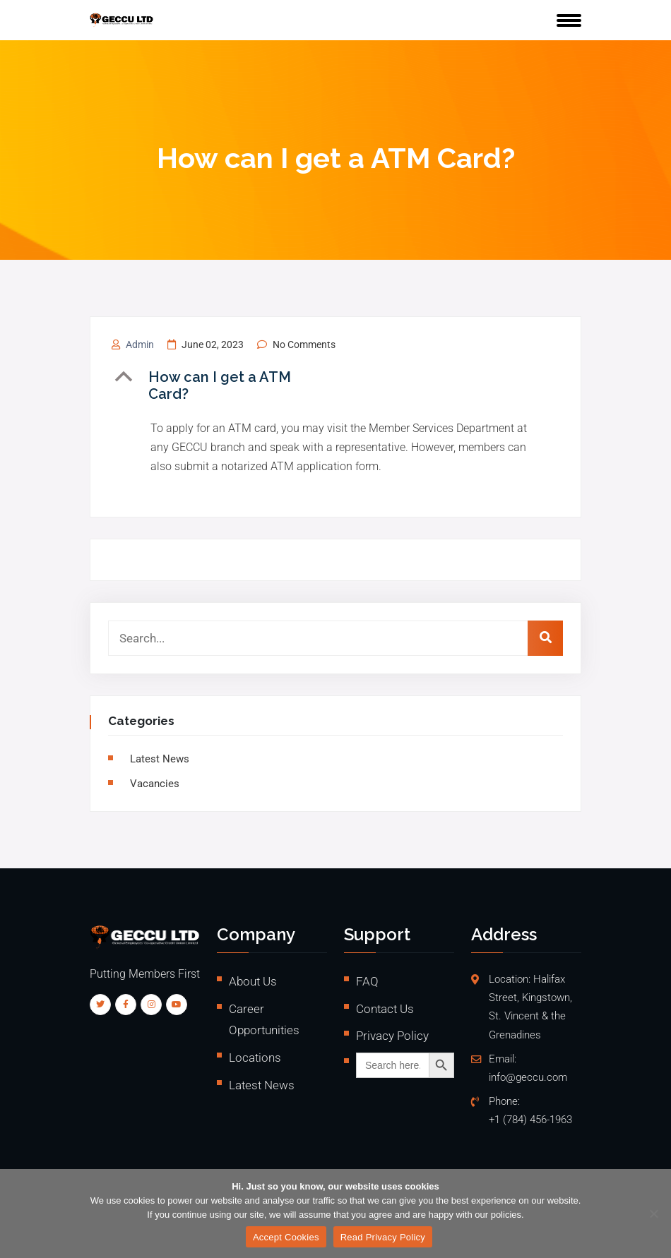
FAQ (367, 981)
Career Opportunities (264, 1020)
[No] (653, 1213)
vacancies (154, 783)
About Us (253, 981)
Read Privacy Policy (382, 1237)
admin (140, 344)
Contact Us (385, 1009)
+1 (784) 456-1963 (530, 1120)
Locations (255, 1057)
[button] (225, 385)
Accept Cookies (286, 1237)
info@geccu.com (528, 1078)
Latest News (159, 759)
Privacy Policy (392, 1036)
